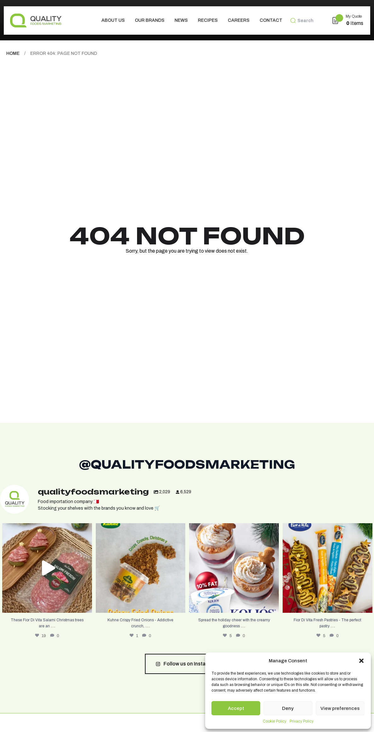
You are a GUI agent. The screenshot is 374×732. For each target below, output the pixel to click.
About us (113, 20)
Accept (236, 708)
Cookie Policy (274, 721)
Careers (239, 20)
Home (13, 53)
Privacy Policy (302, 721)
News (181, 20)
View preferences (340, 708)
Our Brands (149, 20)
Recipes (208, 20)
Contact (271, 20)
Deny (288, 708)
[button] (361, 661)
